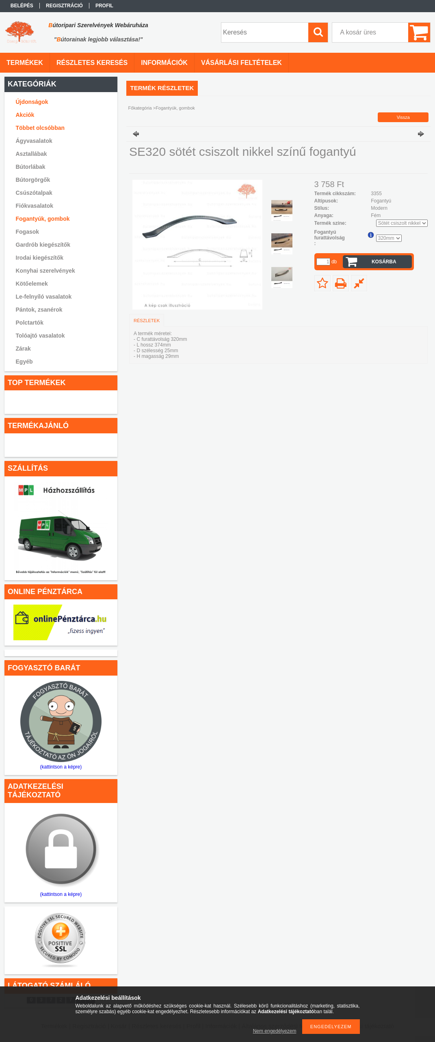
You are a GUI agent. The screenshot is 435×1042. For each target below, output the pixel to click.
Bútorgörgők (33, 180)
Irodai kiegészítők (39, 257)
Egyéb (24, 361)
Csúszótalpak (34, 192)
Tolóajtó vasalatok (40, 335)
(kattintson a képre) (61, 767)
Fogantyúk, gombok (43, 218)
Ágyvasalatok (34, 141)
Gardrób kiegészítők (43, 244)
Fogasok (27, 231)
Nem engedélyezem (274, 1031)
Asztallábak (31, 154)
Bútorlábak (30, 167)
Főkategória (140, 107)
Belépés (22, 6)
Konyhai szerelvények (45, 270)
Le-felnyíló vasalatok (44, 296)
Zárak (23, 348)
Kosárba (384, 262)
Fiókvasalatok (35, 205)
